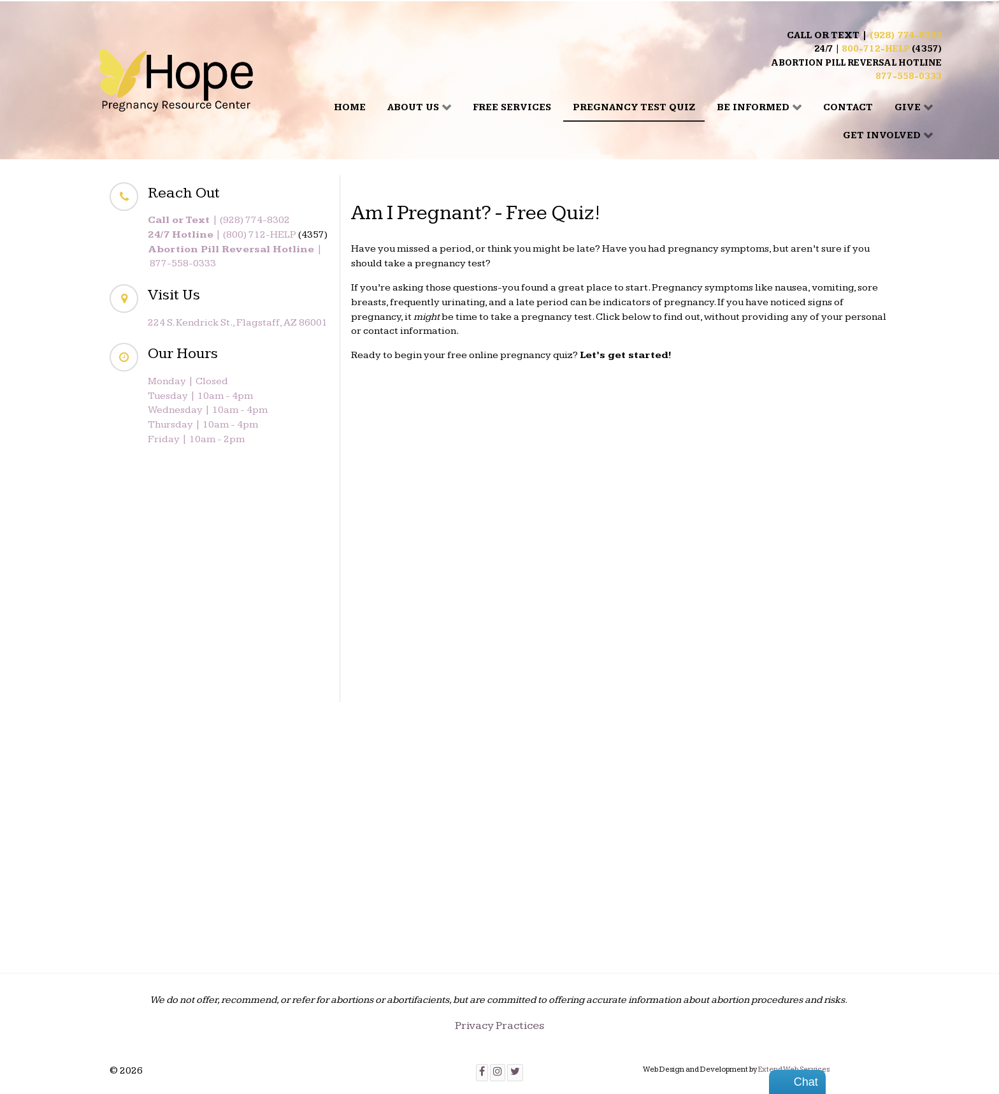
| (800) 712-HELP (222, 235)
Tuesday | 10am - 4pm (200, 396)
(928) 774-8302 (906, 35)
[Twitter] (515, 1072)
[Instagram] (497, 1072)
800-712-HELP (876, 49)
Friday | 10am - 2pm (196, 439)
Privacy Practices (499, 1025)
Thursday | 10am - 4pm (203, 425)
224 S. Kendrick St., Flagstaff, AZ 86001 (237, 323)
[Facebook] (482, 1072)
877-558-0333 (908, 76)
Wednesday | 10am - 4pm (208, 410)
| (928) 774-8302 (219, 220)
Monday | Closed (188, 381)
